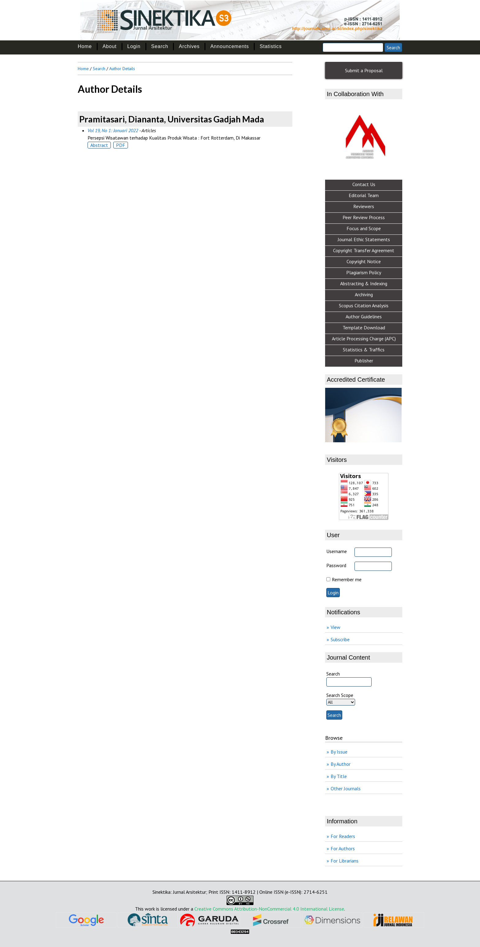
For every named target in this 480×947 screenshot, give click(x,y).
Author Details (122, 68)
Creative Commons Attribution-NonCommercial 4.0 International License (269, 909)
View (335, 627)
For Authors (343, 848)
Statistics (271, 46)
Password (336, 565)
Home (85, 46)
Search (159, 46)
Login (134, 46)
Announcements (229, 46)
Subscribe (340, 639)
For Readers (343, 836)
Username (336, 551)
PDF (120, 145)
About (110, 46)
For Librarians (344, 861)
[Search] (353, 47)
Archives (189, 46)
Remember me (347, 579)
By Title (339, 776)
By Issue (339, 752)
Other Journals (346, 788)
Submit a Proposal (364, 70)
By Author (341, 764)
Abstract (99, 145)
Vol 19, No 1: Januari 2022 (113, 130)
